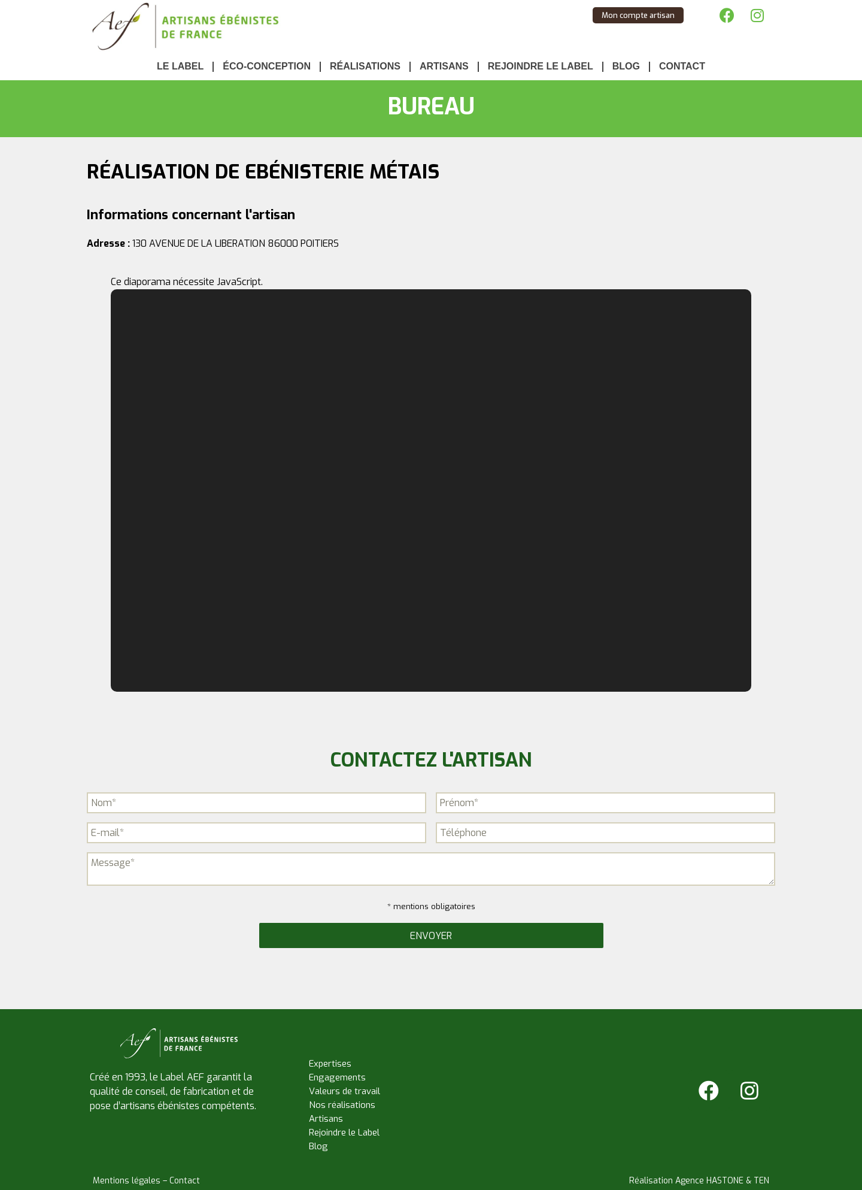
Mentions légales (126, 1180)
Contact (682, 66)
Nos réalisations (342, 1105)
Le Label (180, 66)
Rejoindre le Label (540, 66)
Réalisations (365, 66)
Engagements (337, 1077)
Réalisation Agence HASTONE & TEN (699, 1180)
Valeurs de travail (344, 1091)
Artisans (444, 66)
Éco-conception (267, 66)
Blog (626, 66)
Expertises (330, 1064)
